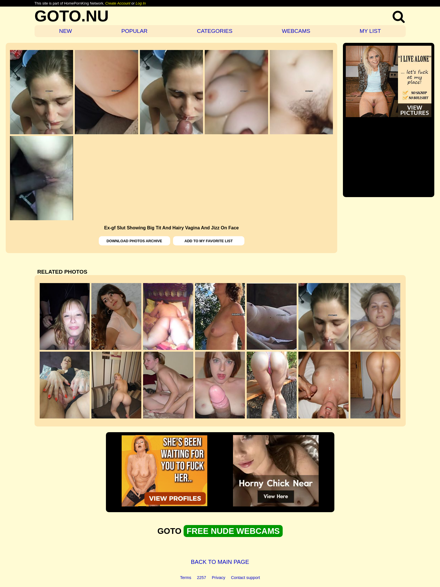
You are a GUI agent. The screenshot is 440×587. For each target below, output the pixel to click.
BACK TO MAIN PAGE (220, 562)
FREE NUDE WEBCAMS (233, 531)
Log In (141, 3)
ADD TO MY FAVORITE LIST (208, 241)
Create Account (117, 3)
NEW (65, 31)
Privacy (218, 577)
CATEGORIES (214, 31)
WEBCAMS (296, 31)
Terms (185, 577)
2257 (201, 577)
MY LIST (370, 31)
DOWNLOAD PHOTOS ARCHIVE (134, 241)
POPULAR (134, 31)
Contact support (245, 577)
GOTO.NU (72, 16)
